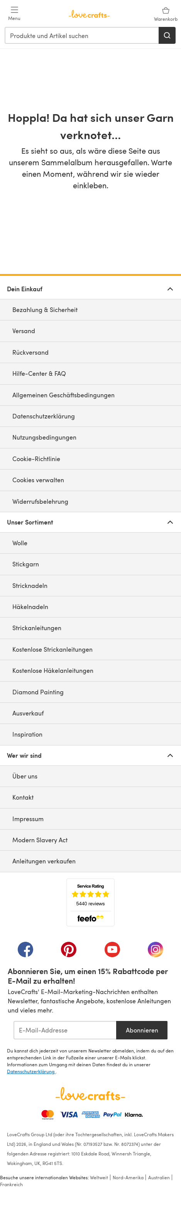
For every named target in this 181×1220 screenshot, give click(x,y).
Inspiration (27, 734)
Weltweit (99, 1177)
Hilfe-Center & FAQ (39, 373)
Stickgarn (25, 564)
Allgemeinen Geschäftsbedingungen (63, 395)
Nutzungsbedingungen (44, 437)
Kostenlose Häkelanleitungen (52, 670)
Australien (159, 1177)
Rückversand (30, 352)
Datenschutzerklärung (43, 416)
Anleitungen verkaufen (44, 861)
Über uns (24, 776)
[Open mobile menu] (14, 14)
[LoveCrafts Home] (90, 1093)
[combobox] (82, 35)
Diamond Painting (38, 692)
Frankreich (11, 1184)
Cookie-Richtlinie (36, 459)
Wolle (19, 543)
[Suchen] (167, 35)
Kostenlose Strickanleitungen (52, 649)
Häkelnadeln (30, 607)
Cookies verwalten (38, 480)
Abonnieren (142, 1030)
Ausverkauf (28, 713)
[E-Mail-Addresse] (65, 1030)
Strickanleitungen (36, 628)
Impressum (28, 819)
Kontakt (23, 797)
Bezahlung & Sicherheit (45, 309)
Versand (23, 331)
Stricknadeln (29, 585)
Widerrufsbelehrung (40, 501)
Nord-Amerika (128, 1177)
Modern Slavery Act (40, 840)
